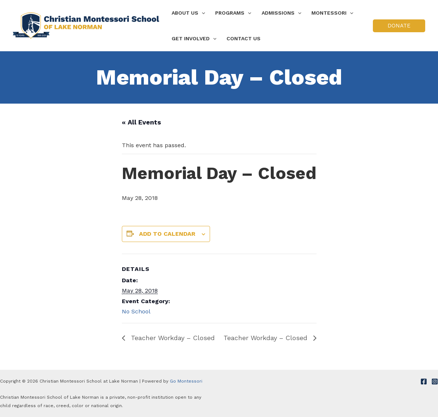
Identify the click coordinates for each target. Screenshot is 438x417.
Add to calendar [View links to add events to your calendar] (167, 233)
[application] (201, 13)
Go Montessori (186, 381)
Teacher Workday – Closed (172, 338)
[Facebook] (423, 381)
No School (136, 311)
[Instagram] (434, 381)
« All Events (141, 122)
